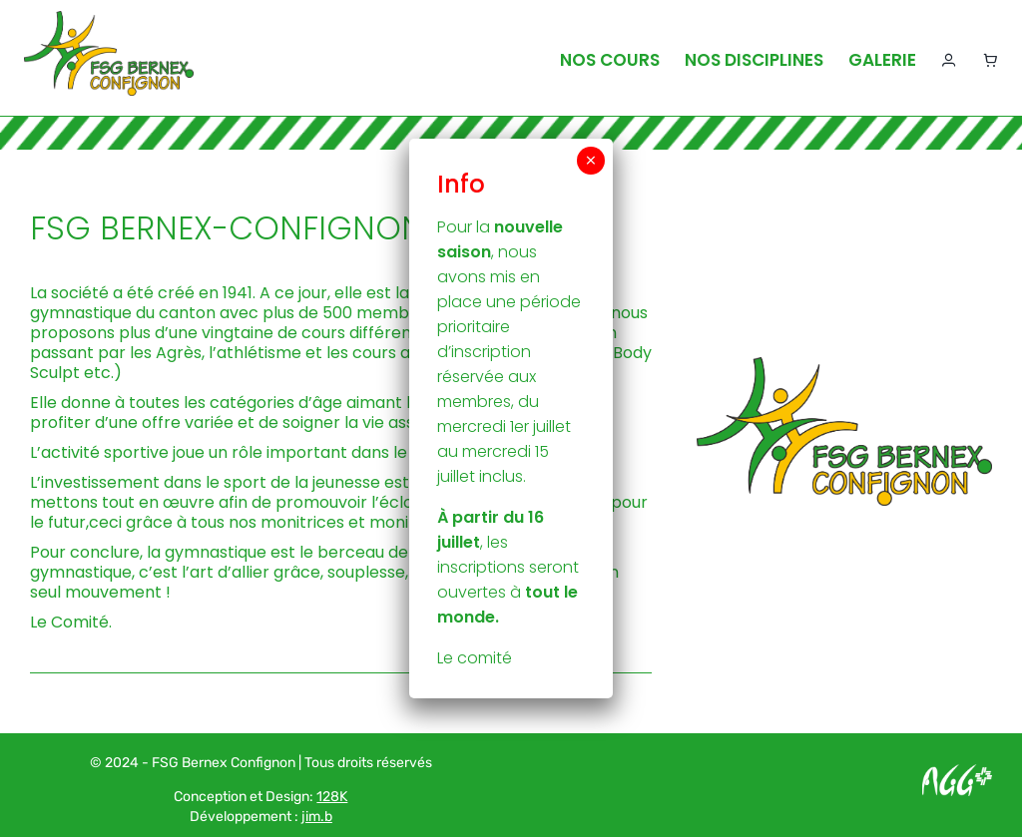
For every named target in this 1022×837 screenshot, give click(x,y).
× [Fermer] (591, 161)
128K (331, 796)
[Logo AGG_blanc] (957, 771)
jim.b (316, 816)
